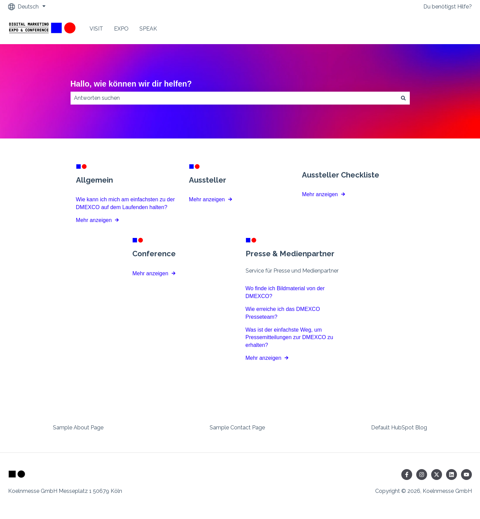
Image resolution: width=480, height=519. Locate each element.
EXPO (121, 28)
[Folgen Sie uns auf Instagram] (421, 474)
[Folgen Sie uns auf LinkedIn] (451, 474)
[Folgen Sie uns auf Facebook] (406, 474)
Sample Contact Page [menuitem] (237, 427)
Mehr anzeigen (94, 220)
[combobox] (234, 98)
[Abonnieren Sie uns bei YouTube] (466, 474)
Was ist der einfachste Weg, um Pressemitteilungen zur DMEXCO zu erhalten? (289, 337)
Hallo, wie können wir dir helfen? (131, 83)
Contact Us (451, 28)
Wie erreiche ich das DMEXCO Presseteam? (283, 312)
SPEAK (148, 28)
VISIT (96, 28)
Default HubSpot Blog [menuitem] (399, 427)
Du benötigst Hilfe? (447, 6)
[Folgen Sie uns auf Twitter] (436, 474)
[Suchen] (403, 98)
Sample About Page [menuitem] (78, 427)
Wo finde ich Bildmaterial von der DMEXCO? (285, 292)
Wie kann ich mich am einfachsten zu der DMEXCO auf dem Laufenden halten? (125, 203)
